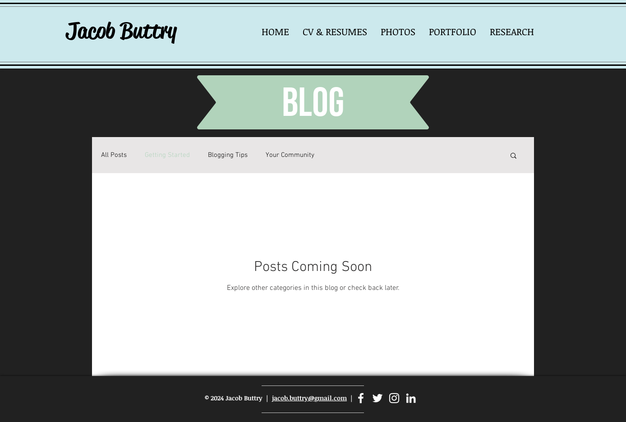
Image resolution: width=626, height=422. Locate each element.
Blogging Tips (228, 155)
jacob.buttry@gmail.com (309, 398)
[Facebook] (361, 398)
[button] (398, 31)
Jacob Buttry (121, 30)
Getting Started (167, 155)
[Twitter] (377, 398)
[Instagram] (394, 398)
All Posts (114, 155)
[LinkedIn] (411, 398)
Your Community (290, 155)
